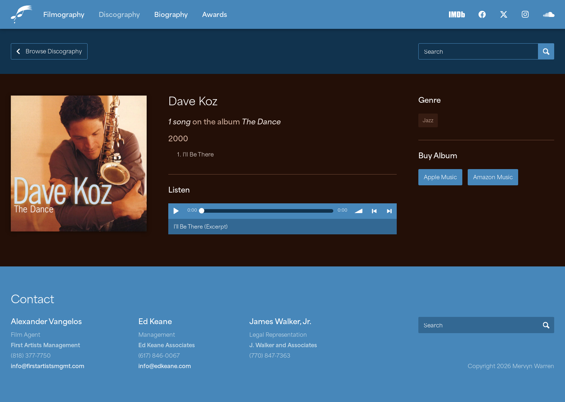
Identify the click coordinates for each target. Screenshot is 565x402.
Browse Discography (54, 52)
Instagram (525, 14)
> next (389, 210)
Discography (119, 15)
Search (546, 51)
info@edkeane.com (164, 367)
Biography (171, 15)
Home (23, 14)
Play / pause (175, 210)
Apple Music (440, 178)
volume (358, 210)
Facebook (482, 14)
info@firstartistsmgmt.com (47, 367)
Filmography (63, 15)
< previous (374, 210)
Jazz (428, 121)
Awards (214, 15)
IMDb (457, 14)
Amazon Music (493, 178)
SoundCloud (549, 14)
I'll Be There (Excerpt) (201, 227)
